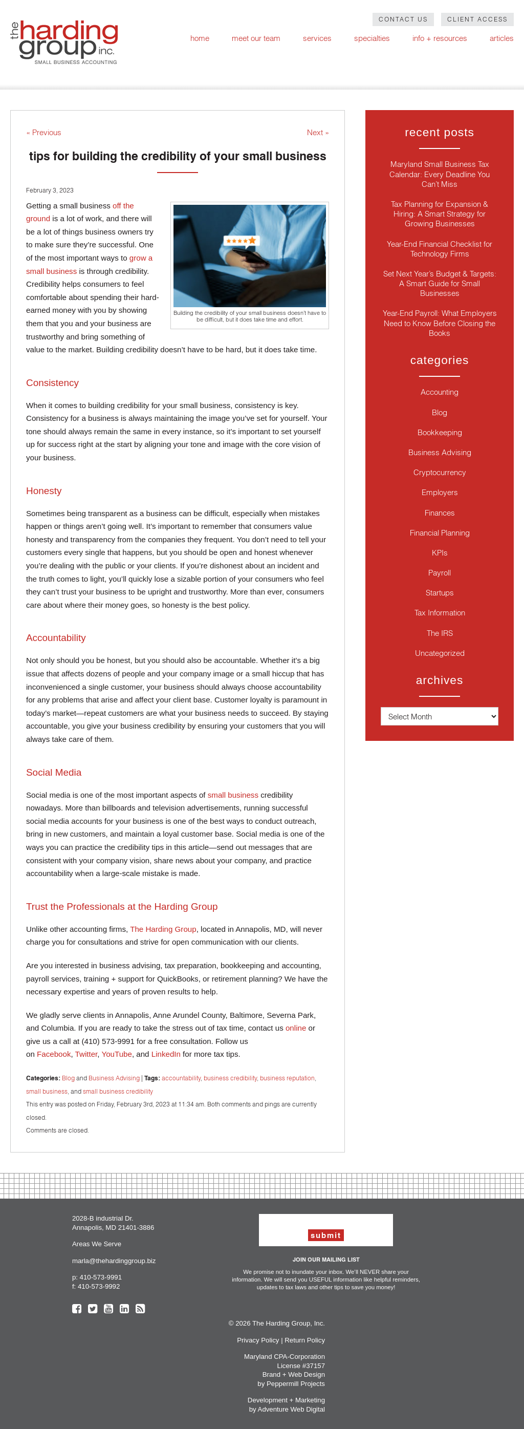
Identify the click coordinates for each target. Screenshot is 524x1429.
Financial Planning (440, 533)
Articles (502, 38)
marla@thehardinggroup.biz (114, 1261)
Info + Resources (439, 38)
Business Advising (114, 1078)
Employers (440, 492)
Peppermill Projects (296, 1384)
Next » (318, 132)
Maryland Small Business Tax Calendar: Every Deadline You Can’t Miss (439, 173)
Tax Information (439, 612)
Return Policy (305, 1340)
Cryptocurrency (439, 472)
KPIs (440, 553)
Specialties (372, 38)
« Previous (43, 132)
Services (317, 38)
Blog (68, 1078)
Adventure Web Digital (291, 1409)
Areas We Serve (96, 1244)
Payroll (439, 573)
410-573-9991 (101, 1277)
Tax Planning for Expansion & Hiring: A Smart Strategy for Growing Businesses (439, 213)
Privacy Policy (258, 1340)
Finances (440, 513)
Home (199, 38)
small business (47, 1091)
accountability (181, 1078)
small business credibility (118, 1091)
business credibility (230, 1078)
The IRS (440, 633)
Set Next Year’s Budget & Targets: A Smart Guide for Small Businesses (439, 283)
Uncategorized (440, 653)
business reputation (287, 1078)
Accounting (439, 392)
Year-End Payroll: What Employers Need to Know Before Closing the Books (440, 322)
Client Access (477, 19)
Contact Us (403, 19)
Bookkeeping (440, 432)
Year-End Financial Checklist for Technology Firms (439, 249)
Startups (440, 593)
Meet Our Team (256, 38)
